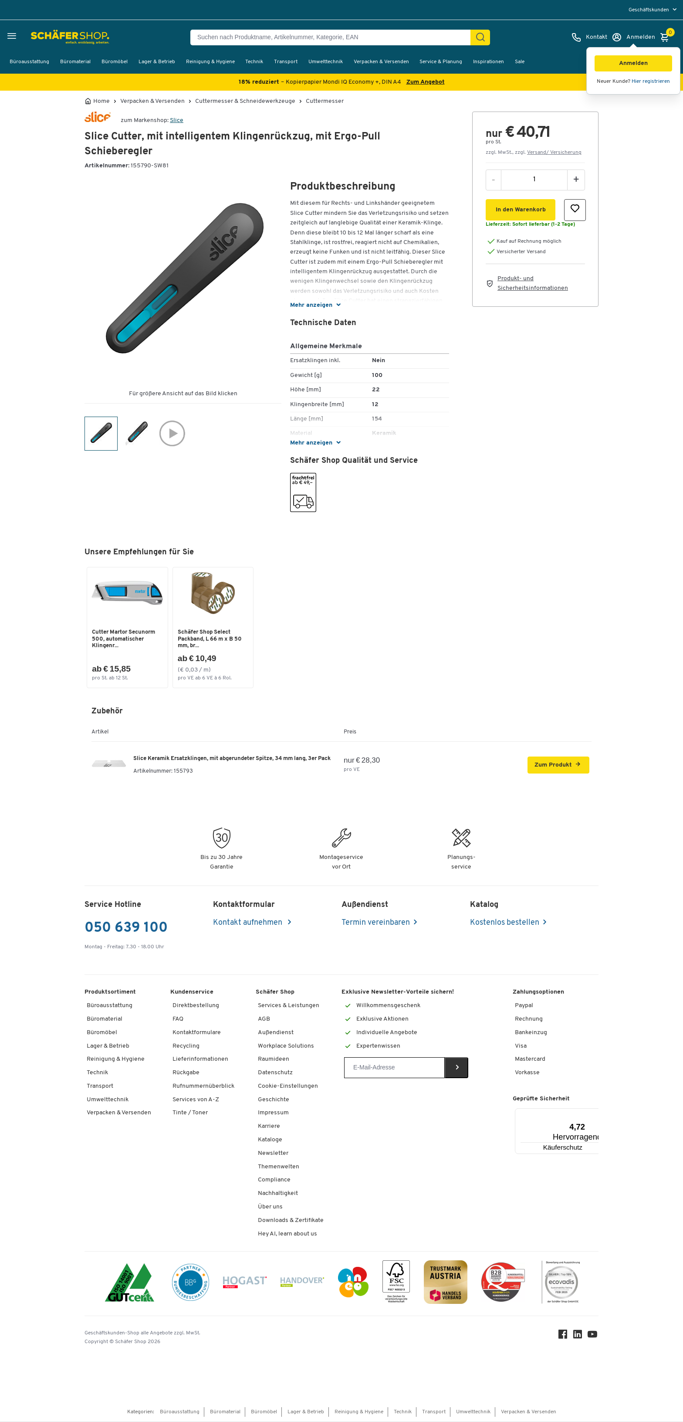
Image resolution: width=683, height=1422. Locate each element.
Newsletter (273, 1153)
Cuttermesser (325, 101)
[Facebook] (563, 1337)
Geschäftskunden (649, 10)
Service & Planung (440, 61)
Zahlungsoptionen (538, 993)
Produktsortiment (110, 993)
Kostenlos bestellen (504, 924)
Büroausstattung (29, 61)
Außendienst (276, 1033)
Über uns (270, 1208)
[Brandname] (98, 120)
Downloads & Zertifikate (291, 1221)
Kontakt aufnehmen (248, 924)
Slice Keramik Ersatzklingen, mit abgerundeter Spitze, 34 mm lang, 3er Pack (232, 759)
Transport (286, 61)
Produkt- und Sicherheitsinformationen (532, 283)
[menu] (654, 9)
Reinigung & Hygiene (210, 61)
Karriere (269, 1127)
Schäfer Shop (275, 993)
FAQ (177, 1020)
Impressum (273, 1113)
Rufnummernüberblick (203, 1087)
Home (101, 101)
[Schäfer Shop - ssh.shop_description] (49, 37)
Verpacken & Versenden (381, 61)
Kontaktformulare (196, 1033)
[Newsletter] (394, 1068)
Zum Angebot (425, 82)
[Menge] (534, 179)
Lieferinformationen (200, 1060)
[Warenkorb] (666, 37)
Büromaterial (75, 61)
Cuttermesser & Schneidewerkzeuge (245, 101)
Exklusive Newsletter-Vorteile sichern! (398, 993)
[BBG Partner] (190, 1284)
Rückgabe (185, 1073)
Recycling (185, 1046)
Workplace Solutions (286, 1046)
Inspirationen (488, 61)
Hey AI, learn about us (287, 1234)
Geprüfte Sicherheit (541, 1099)
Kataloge (270, 1140)
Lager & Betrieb (157, 61)
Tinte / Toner (190, 1113)
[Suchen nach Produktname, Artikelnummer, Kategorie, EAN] (333, 37)
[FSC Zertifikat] (396, 1284)
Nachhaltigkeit (278, 1194)
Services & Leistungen (288, 1006)
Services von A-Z (195, 1100)
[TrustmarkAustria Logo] (445, 1284)
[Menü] (583, 1114)
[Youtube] (593, 1337)
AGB (264, 1020)
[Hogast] (245, 1284)
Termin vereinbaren (376, 924)
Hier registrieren (651, 81)
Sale (519, 61)
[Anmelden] (633, 37)
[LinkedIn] (578, 1337)
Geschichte (273, 1100)
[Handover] (302, 1284)
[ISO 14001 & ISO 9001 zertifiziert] (129, 1284)
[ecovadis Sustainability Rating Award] (560, 1284)
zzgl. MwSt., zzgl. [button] (534, 152)
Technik (254, 61)
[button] (633, 63)
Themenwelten (278, 1167)
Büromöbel (114, 61)
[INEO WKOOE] (353, 1285)
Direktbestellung (195, 1006)
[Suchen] (480, 37)
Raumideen (273, 1060)
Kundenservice (191, 993)
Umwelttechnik (325, 61)
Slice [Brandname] (176, 120)
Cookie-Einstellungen (288, 1087)
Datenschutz (275, 1073)
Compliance (274, 1181)
